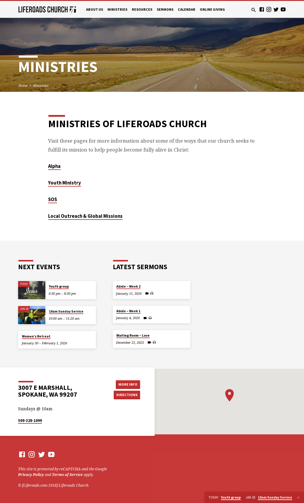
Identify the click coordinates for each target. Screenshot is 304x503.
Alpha (54, 166)
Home (23, 85)
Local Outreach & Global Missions (85, 216)
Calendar (186, 9)
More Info (127, 384)
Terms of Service (67, 474)
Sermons (165, 9)
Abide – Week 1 (128, 311)
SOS (52, 199)
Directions (126, 394)
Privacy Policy (31, 474)
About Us (94, 9)
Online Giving (212, 9)
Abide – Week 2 (128, 286)
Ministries (117, 9)
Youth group (59, 286)
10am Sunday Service (66, 311)
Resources (142, 9)
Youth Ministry (64, 183)
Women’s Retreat (36, 336)
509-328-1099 (30, 420)
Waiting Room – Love (133, 335)
